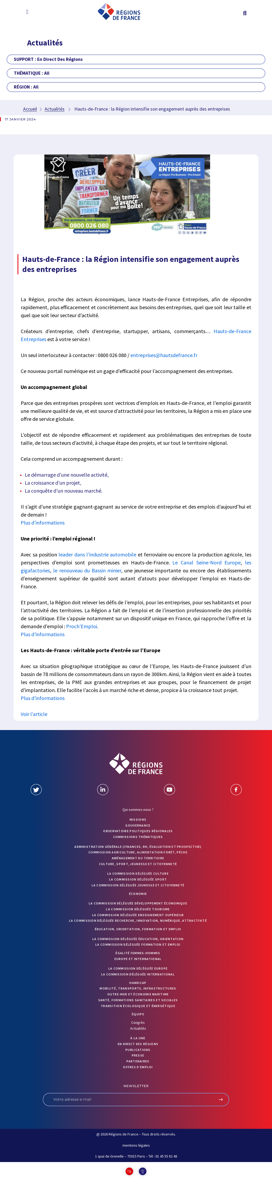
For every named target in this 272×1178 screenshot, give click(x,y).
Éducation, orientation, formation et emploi (138, 929)
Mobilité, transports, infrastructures (138, 988)
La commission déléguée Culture (138, 873)
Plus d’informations (43, 522)
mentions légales (136, 1145)
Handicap (137, 983)
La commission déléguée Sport (138, 879)
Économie (138, 894)
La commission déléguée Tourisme (138, 909)
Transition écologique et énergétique (138, 1006)
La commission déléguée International (138, 974)
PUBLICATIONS (138, 1050)
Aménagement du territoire (138, 858)
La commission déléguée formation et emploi (138, 944)
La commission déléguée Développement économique (138, 903)
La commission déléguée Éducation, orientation (138, 939)
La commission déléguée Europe (138, 968)
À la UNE (137, 1038)
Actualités (55, 109)
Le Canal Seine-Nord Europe (206, 562)
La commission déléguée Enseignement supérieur (138, 915)
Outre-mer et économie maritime (138, 994)
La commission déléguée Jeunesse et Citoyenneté (138, 885)
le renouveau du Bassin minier (87, 570)
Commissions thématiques (138, 837)
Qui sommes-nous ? (138, 809)
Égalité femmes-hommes (138, 953)
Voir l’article (34, 714)
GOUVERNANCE (137, 825)
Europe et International (138, 959)
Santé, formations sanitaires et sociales (138, 1000)
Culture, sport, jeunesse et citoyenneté (138, 864)
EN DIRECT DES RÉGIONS (138, 1044)
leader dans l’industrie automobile (97, 554)
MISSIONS (138, 819)
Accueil (30, 109)
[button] (27, 12)
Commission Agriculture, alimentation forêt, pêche (138, 852)
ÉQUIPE (138, 1014)
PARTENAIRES (137, 1061)
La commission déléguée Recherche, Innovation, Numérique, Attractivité (138, 921)
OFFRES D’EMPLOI (138, 1067)
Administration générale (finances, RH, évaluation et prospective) (138, 847)
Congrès (138, 1022)
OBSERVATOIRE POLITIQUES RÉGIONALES (138, 831)
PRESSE (138, 1055)
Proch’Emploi (81, 626)
